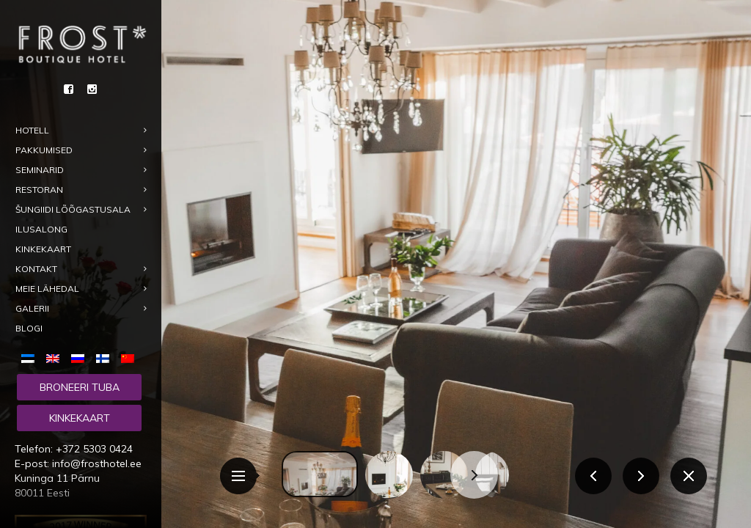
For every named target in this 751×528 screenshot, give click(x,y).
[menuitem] (30, 357)
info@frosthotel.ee (97, 463)
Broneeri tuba (80, 387)
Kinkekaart (79, 418)
